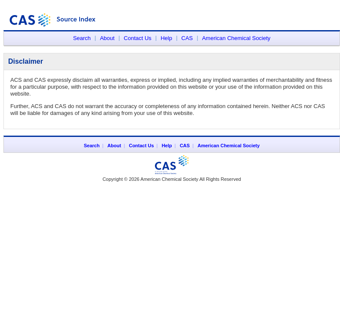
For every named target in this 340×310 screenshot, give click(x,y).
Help (166, 38)
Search (82, 38)
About (107, 38)
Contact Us (137, 38)
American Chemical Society (236, 38)
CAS (187, 38)
